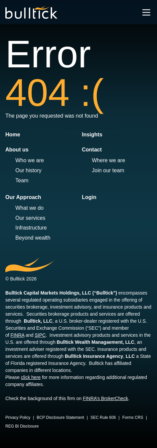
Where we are (108, 160)
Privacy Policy (17, 417)
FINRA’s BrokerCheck (105, 398)
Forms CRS (132, 417)
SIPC (40, 335)
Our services (30, 218)
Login (89, 197)
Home (12, 134)
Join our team (108, 170)
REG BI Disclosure (22, 426)
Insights (92, 134)
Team (21, 180)
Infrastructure (31, 228)
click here (31, 377)
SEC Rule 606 (103, 417)
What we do (29, 208)
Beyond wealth (32, 238)
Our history (28, 170)
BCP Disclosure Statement (60, 417)
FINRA (17, 335)
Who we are (29, 160)
